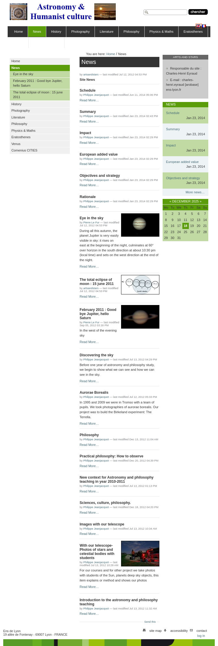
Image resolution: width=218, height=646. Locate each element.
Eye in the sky (91, 218)
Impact (85, 133)
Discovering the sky (96, 355)
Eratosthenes (193, 31)
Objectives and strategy (100, 176)
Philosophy (131, 31)
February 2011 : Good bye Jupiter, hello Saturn (98, 314)
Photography (80, 31)
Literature (107, 31)
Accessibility (179, 630)
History (56, 31)
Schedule (87, 90)
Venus (18, 42)
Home (18, 31)
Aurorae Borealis (94, 392)
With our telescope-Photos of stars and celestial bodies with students (97, 551)
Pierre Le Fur (91, 222)
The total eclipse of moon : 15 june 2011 (97, 282)
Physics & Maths (161, 31)
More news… (195, 192)
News (37, 31)
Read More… (89, 100)
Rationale (88, 197)
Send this (150, 621)
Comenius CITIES (46, 42)
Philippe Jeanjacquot (96, 94)
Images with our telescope (102, 524)
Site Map (155, 630)
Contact (201, 630)
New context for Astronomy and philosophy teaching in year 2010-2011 (116, 479)
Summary (88, 112)
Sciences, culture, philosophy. (105, 503)
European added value (99, 154)
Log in (201, 635)
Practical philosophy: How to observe (111, 456)
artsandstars (91, 74)
